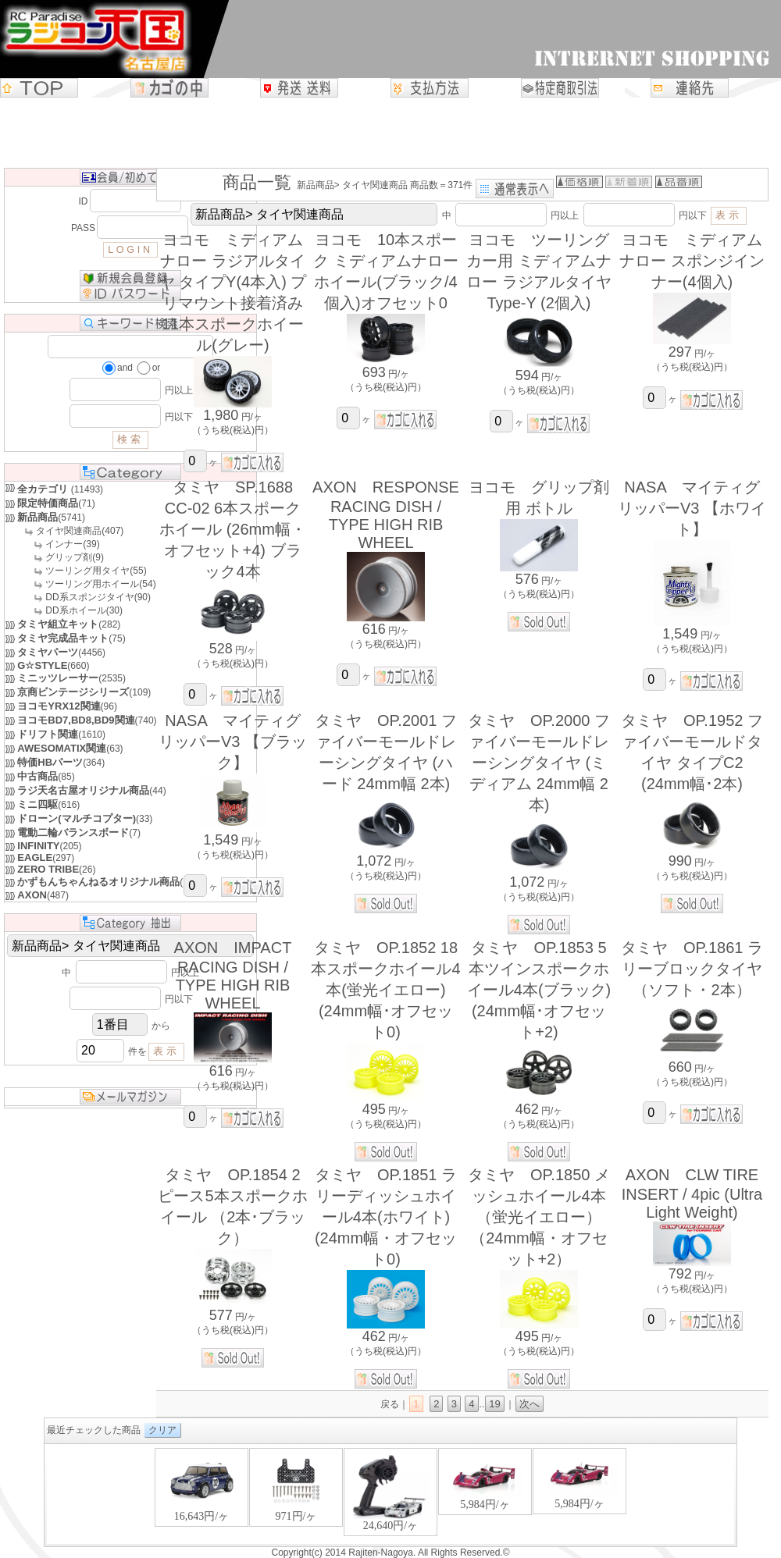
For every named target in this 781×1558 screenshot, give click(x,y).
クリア (162, 1430)
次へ (529, 1404)
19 (494, 1404)
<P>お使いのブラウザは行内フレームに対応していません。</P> (390, 1495)
